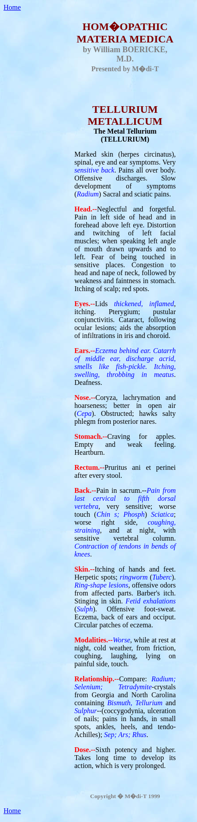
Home (12, 7)
